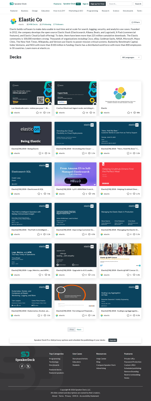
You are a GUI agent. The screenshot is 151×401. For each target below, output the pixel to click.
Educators (77, 362)
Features (57, 4)
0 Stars (135, 22)
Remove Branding (131, 371)
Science (116, 11)
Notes (126, 378)
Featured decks (55, 369)
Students (76, 365)
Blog (98, 362)
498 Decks (33, 24)
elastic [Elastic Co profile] (15, 112)
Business (24, 11)
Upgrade (112, 340)
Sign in (85, 4)
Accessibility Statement (89, 396)
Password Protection (132, 362)
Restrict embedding (132, 375)
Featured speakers (56, 373)
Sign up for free (97, 4)
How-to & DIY (59, 11)
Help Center (101, 358)
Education (45, 11)
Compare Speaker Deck (106, 365)
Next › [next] (79, 329)
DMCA (75, 396)
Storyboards (128, 11)
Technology (141, 11)
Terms (61, 396)
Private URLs (129, 358)
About (54, 396)
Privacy (68, 396)
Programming (92, 11)
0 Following (46, 24)
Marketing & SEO (76, 11)
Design (35, 11)
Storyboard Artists (80, 358)
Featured (13, 11)
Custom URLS (129, 365)
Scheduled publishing (132, 368)
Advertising (101, 368)
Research (105, 11)
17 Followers (58, 24)
